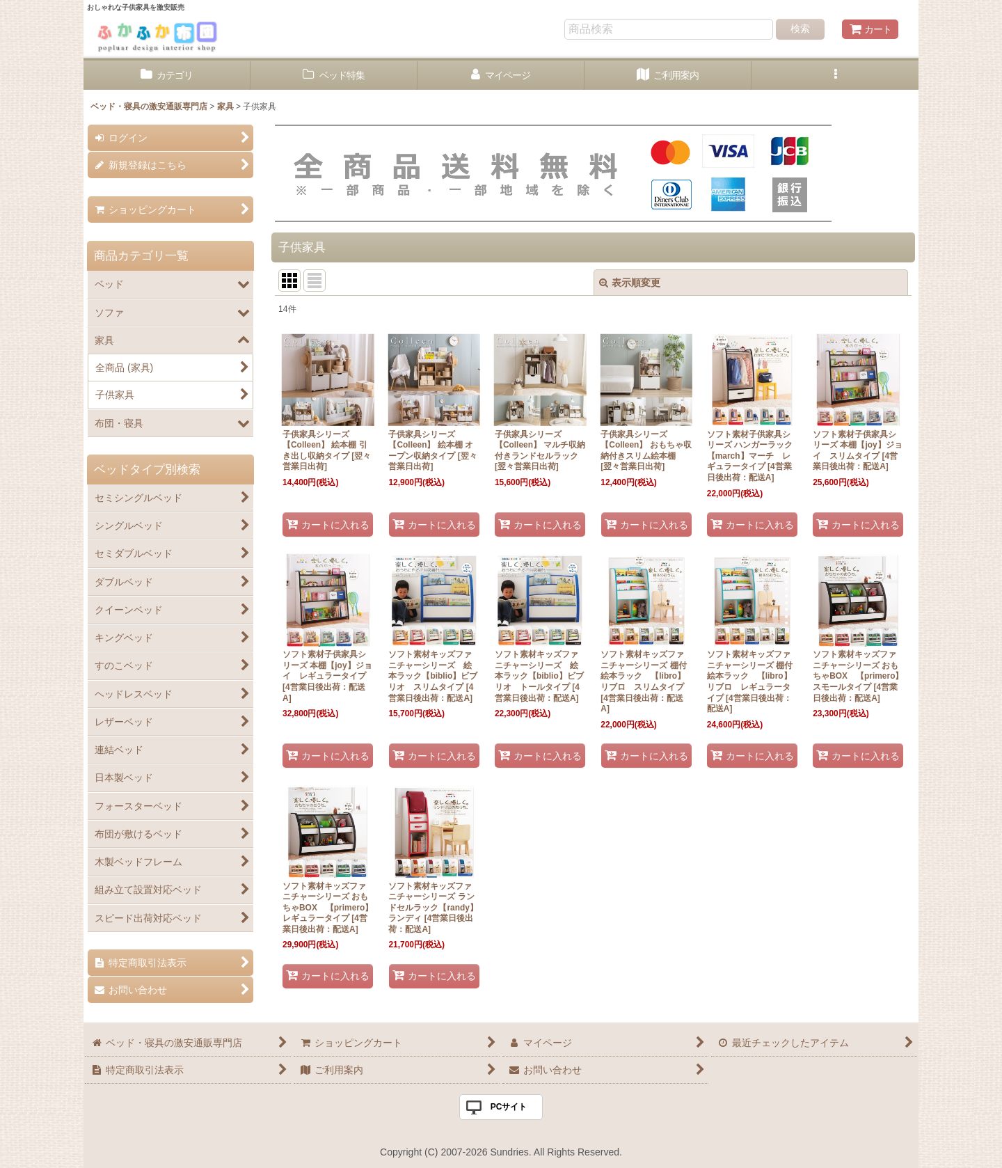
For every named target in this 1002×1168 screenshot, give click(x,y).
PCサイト (509, 1107)
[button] (835, 75)
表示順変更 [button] (629, 282)
